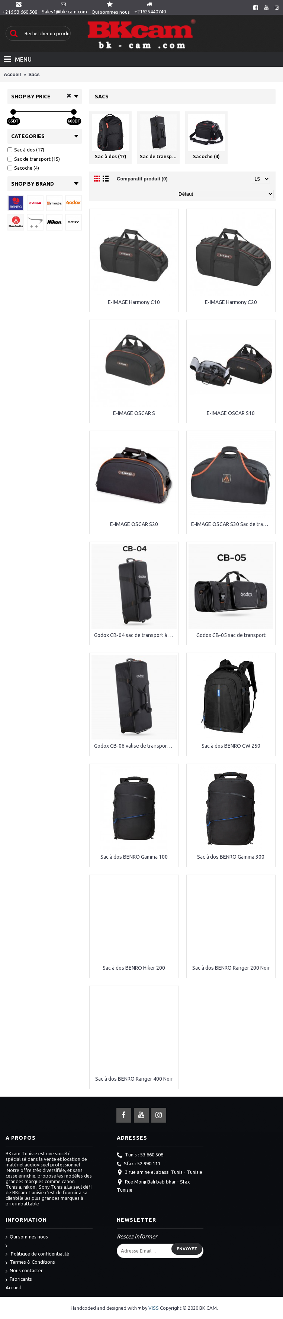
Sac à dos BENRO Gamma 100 (134, 857)
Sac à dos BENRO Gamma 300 (230, 857)
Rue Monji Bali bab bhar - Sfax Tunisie (153, 1185)
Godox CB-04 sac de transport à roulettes (135, 635)
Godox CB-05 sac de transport (231, 635)
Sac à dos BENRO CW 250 (231, 746)
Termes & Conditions (30, 1262)
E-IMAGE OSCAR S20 (134, 524)
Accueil (13, 1287)
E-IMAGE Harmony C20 (231, 302)
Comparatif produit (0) (142, 179)
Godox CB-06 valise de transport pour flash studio (135, 746)
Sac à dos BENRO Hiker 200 (134, 968)
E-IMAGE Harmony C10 (134, 302)
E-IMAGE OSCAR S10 (231, 413)
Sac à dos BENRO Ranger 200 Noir (231, 968)
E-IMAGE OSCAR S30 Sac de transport (232, 524)
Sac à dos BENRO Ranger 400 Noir (134, 1079)
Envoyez (187, 1249)
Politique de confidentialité (37, 1254)
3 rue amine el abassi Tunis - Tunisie (159, 1172)
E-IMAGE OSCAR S (134, 413)
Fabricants (19, 1279)
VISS (153, 1307)
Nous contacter (24, 1271)
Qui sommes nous (27, 1237)
